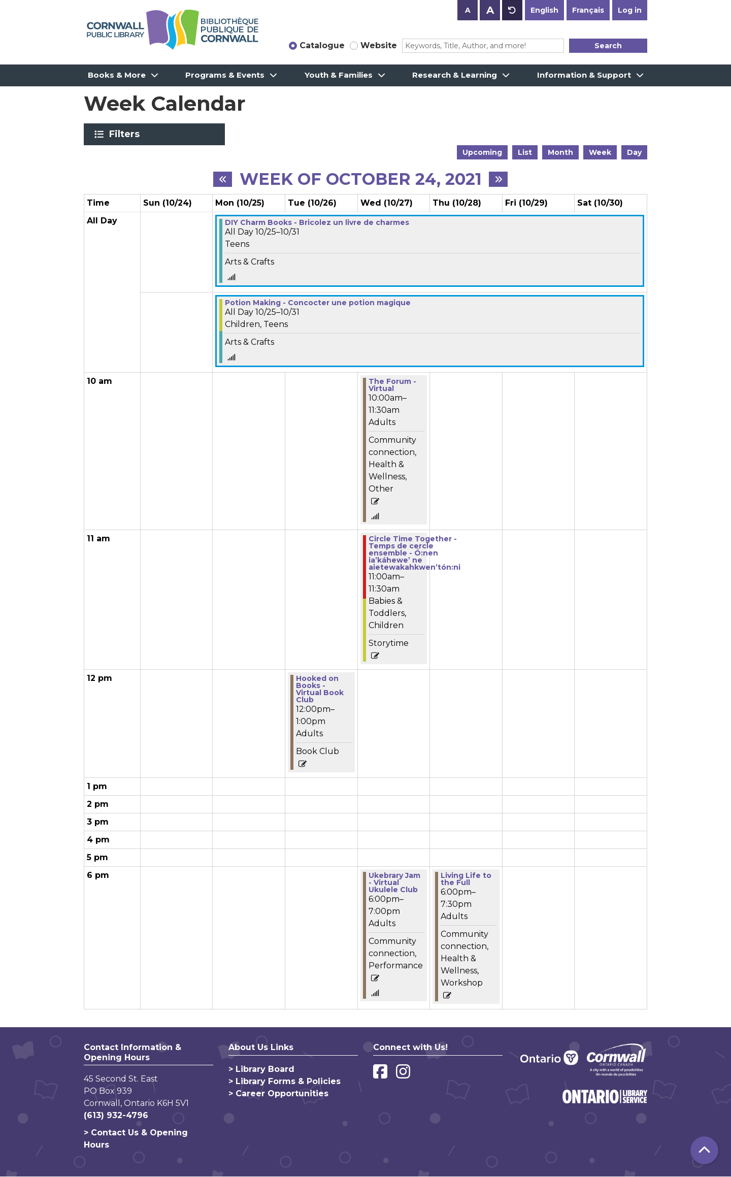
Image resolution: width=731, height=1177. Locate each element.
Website (378, 45)
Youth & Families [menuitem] (339, 75)
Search (608, 45)
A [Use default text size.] (512, 10)
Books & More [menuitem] (117, 75)
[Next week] (498, 179)
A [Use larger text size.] (490, 10)
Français (588, 10)
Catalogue (322, 45)
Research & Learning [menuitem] (454, 75)
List (525, 152)
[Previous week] (222, 179)
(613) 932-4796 (116, 1115)
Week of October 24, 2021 (361, 179)
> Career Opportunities (278, 1093)
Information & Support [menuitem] (584, 75)
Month (560, 152)
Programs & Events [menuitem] (224, 75)
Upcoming (482, 152)
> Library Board (261, 1069)
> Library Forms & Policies (284, 1081)
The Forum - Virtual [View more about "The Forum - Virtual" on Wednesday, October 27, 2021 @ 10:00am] (392, 385)
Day (634, 152)
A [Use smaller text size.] (468, 10)
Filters (126, 134)
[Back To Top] (704, 1150)
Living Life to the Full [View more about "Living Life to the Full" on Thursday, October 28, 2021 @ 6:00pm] (466, 879)
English (544, 10)
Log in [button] (630, 10)
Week (600, 152)
